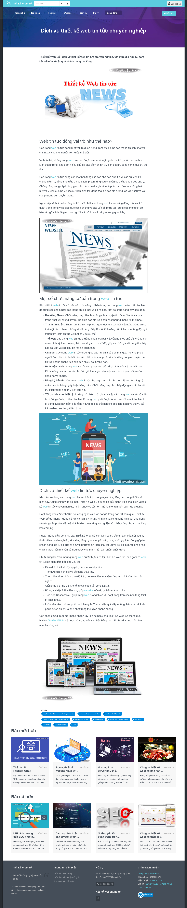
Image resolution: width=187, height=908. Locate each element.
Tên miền (36, 12)
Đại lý (97, 12)
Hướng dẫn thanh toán (63, 881)
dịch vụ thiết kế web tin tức (90, 714)
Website (69, 12)
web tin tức (139, 719)
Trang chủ (20, 13)
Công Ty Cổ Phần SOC (149, 873)
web (53, 148)
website (88, 590)
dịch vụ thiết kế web (113, 714)
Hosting (53, 12)
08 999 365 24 (56, 620)
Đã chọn (169, 13)
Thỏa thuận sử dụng (62, 873)
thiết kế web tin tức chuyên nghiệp (56, 719)
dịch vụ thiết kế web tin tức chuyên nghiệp (59, 714)
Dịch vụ (83, 13)
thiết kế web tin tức (81, 719)
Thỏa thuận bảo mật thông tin (66, 877)
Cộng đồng (113, 12)
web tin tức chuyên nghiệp (119, 719)
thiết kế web (99, 719)
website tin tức (61, 725)
